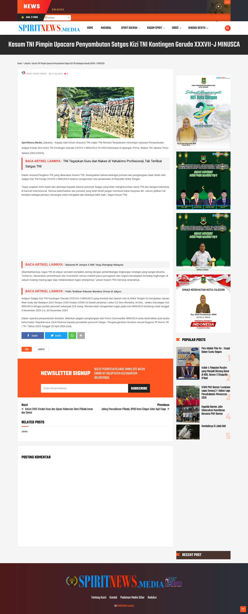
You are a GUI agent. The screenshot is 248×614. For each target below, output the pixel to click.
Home (90, 28)
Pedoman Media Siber (132, 598)
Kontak (113, 598)
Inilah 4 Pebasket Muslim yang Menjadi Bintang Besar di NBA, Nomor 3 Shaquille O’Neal (215, 373)
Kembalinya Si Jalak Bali (214, 426)
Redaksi (152, 598)
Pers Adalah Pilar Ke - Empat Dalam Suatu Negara (216, 350)
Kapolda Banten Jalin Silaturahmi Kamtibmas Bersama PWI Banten (213, 410)
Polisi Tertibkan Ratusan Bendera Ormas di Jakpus (93, 291)
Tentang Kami (98, 598)
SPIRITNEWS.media (125, 606)
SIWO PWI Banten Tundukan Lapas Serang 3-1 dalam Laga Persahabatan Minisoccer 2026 (216, 392)
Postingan (49, 18)
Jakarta (41, 349)
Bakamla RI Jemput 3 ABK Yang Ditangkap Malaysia (94, 264)
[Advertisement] (95, 231)
